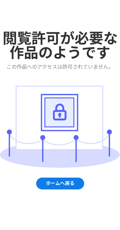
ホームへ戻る (60, 183)
